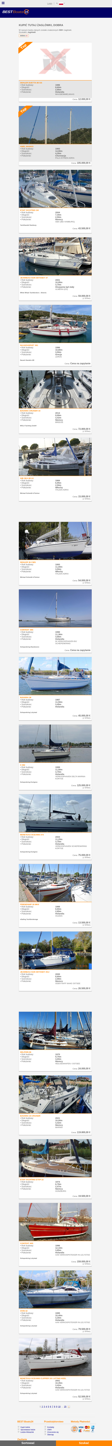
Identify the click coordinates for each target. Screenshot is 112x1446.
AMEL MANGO (26, 146)
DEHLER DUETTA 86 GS (31, 83)
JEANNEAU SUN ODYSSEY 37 (34, 278)
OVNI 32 (24, 1311)
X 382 (22, 765)
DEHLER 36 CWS (28, 562)
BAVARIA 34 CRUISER (30, 1116)
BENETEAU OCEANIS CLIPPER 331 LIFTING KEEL (43, 1378)
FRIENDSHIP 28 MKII (29, 904)
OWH (49, 1430)
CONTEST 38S (26, 630)
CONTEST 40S (26, 1243)
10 (59, 1406)
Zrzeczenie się (52, 1432)
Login (49, 3)
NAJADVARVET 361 (29, 345)
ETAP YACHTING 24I (29, 210)
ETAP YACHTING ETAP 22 (32, 1180)
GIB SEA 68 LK (27, 478)
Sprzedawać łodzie (28, 1430)
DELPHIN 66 (25, 1052)
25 (65, 1406)
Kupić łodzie (25, 1427)
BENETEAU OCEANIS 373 (32, 835)
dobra (24, 35)
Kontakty (50, 1427)
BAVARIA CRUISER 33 (30, 411)
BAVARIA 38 (25, 697)
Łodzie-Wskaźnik (27, 1432)
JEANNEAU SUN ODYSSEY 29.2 (34, 972)
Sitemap (50, 1435)
